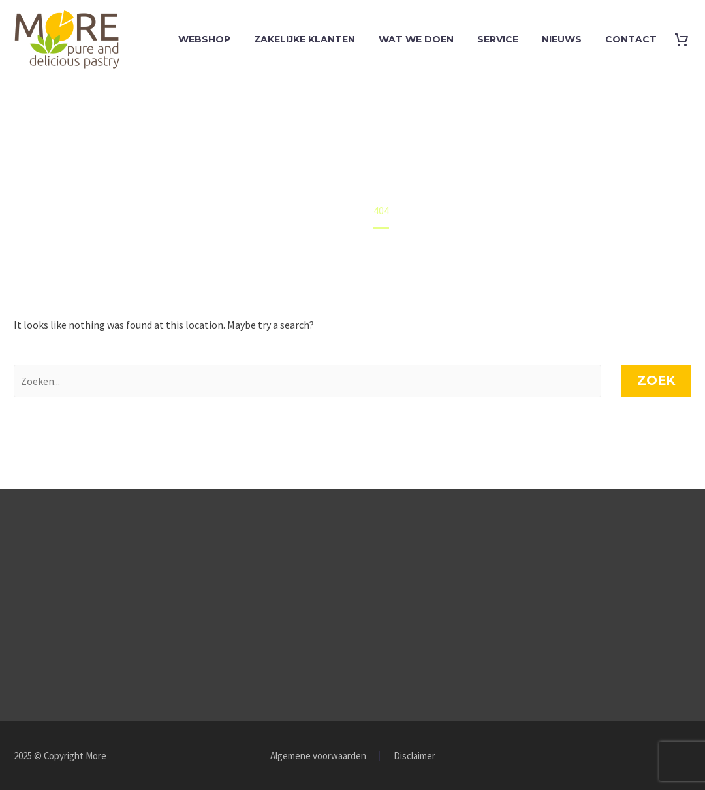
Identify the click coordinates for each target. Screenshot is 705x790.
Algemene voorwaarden (318, 756)
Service (497, 39)
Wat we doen (416, 39)
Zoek (656, 380)
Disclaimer (414, 756)
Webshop (204, 39)
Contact (631, 39)
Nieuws (562, 39)
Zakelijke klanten (304, 39)
